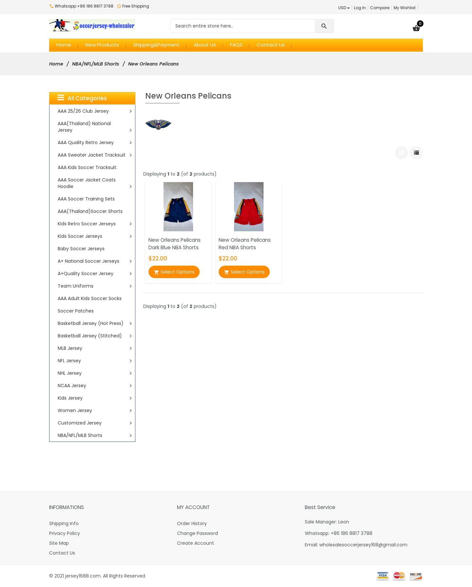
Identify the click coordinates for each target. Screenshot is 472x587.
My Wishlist (405, 7)
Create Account (195, 543)
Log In (360, 7)
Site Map (59, 543)
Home (56, 64)
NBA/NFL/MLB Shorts (95, 64)
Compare (379, 7)
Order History (192, 523)
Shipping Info (64, 523)
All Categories (82, 97)
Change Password (197, 533)
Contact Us (62, 553)
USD (344, 7)
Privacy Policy (64, 533)
